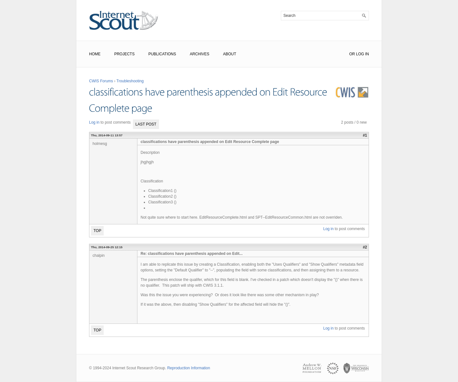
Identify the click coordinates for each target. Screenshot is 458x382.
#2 (365, 247)
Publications (162, 54)
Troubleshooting (130, 81)
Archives (199, 54)
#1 (365, 135)
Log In (362, 54)
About (229, 54)
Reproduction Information (188, 368)
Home (95, 54)
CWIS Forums (101, 81)
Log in (94, 122)
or (352, 54)
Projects (124, 54)
